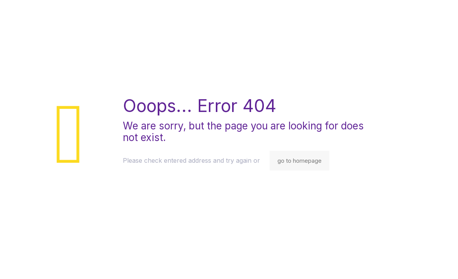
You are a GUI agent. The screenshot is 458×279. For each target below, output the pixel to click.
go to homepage (299, 160)
